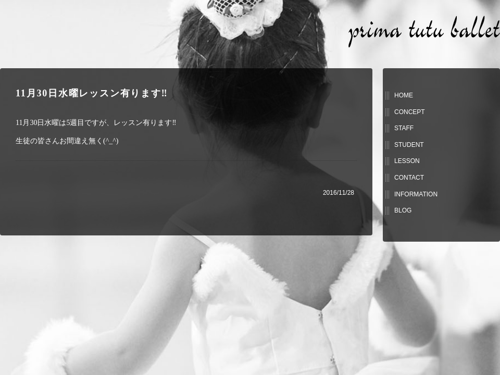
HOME (403, 95)
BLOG (402, 210)
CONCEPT (409, 112)
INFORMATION (416, 194)
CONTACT (409, 177)
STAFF (404, 128)
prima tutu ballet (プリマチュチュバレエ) (424, 31)
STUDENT (409, 144)
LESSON (407, 161)
